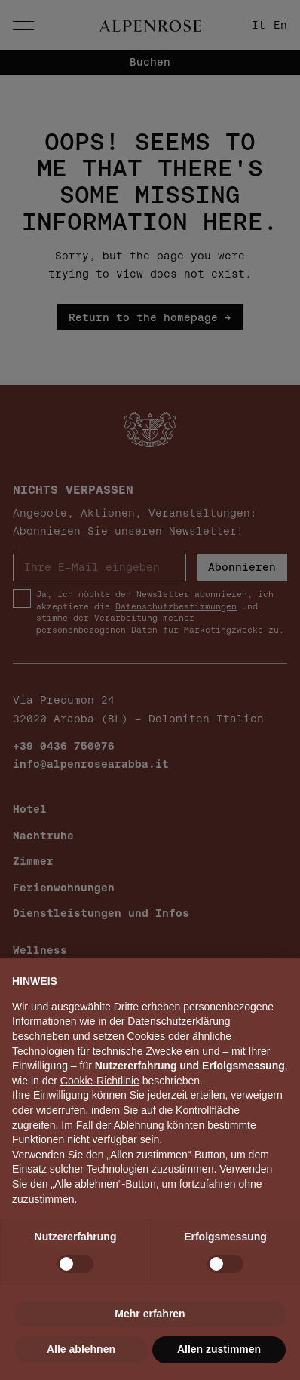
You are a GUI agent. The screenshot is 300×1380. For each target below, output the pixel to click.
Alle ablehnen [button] (81, 1349)
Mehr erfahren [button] (150, 1314)
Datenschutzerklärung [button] (178, 1021)
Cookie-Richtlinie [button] (99, 1081)
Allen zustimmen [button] (219, 1349)
